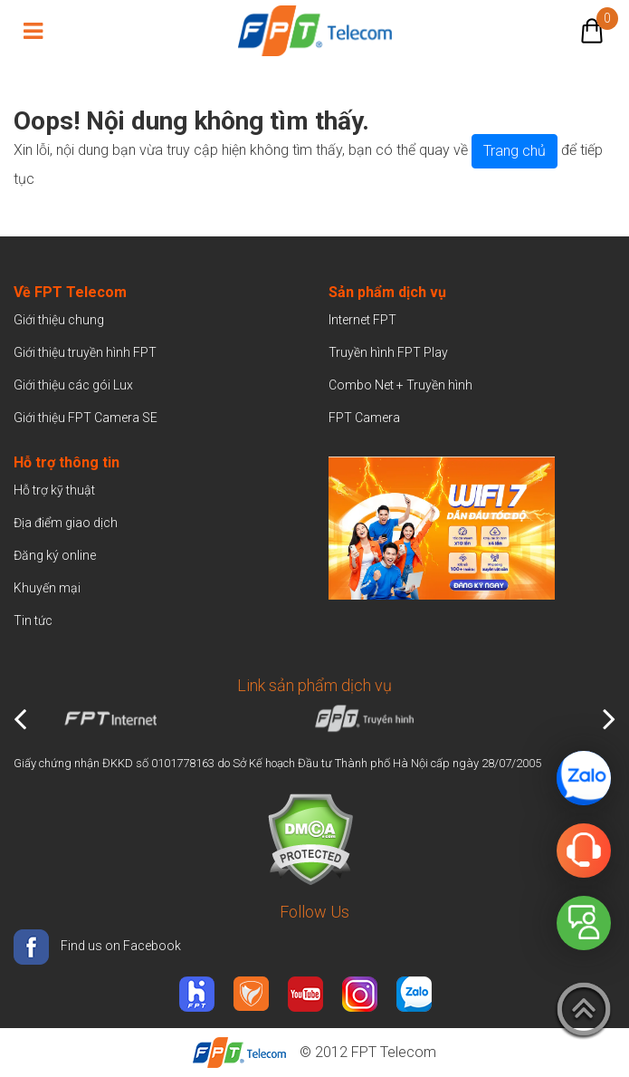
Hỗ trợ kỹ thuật (54, 490)
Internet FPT (362, 320)
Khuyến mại (47, 588)
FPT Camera (364, 417)
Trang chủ (514, 150)
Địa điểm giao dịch (66, 522)
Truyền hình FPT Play (388, 352)
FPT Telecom (393, 1052)
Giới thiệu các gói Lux (73, 385)
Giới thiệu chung (60, 320)
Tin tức (33, 620)
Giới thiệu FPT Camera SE (85, 417)
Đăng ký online (55, 555)
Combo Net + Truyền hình (400, 385)
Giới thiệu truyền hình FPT (85, 352)
